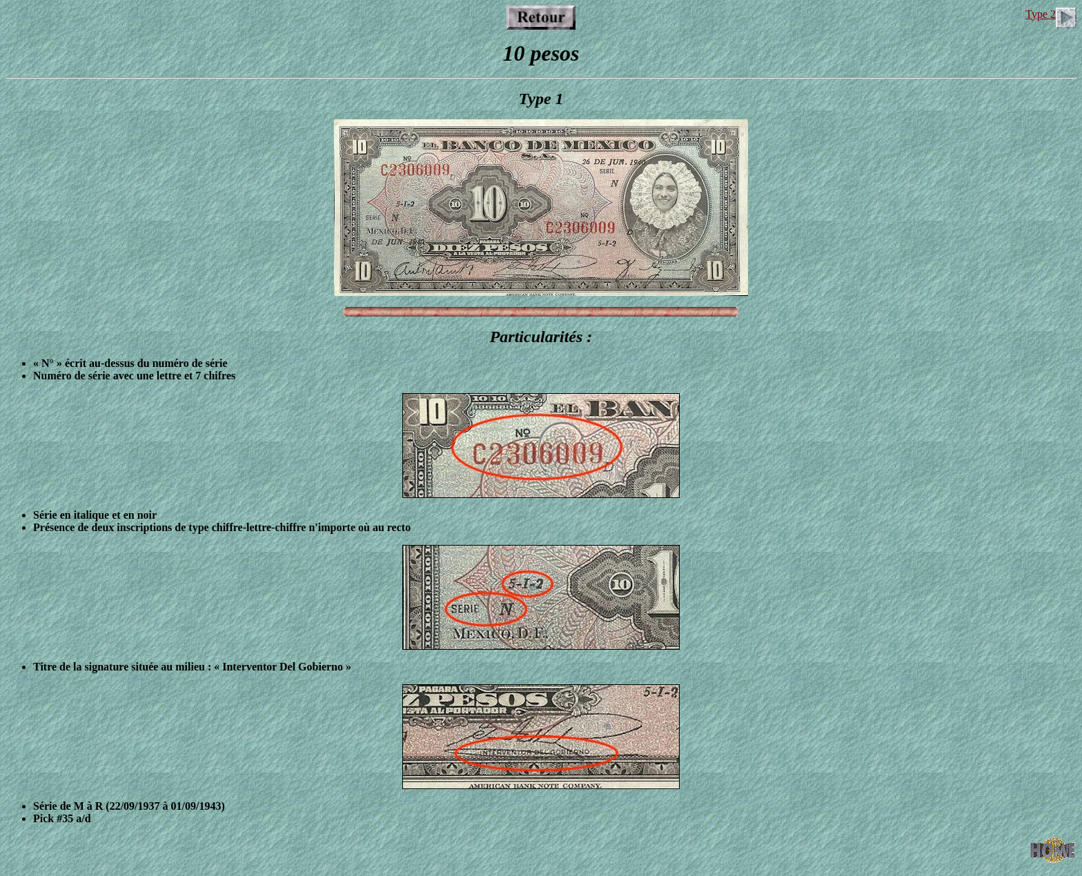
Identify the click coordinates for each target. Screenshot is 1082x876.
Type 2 (1050, 14)
